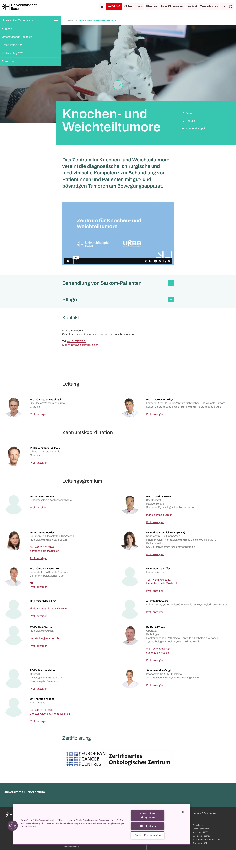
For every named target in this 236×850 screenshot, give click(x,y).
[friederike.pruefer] (161, 583)
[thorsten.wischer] (50, 713)
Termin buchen (209, 6)
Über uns (151, 6)
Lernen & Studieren (204, 813)
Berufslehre (198, 825)
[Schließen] (183, 812)
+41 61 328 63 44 (44, 547)
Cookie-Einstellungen (148, 835)
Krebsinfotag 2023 (12, 45)
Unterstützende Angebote (17, 36)
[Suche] (230, 6)
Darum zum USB (200, 843)
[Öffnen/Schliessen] (56, 20)
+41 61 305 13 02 (44, 710)
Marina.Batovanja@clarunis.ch (80, 345)
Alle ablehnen (147, 826)
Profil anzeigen (38, 414)
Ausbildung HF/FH (201, 832)
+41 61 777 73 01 (76, 341)
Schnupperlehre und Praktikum (206, 839)
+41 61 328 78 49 (160, 649)
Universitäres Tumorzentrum (18, 20)
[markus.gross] (159, 514)
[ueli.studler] (44, 638)
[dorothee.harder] (44, 550)
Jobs (140, 6)
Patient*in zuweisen (172, 6)
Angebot (7, 28)
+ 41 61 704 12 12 (161, 579)
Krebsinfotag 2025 (12, 53)
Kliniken (128, 6)
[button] (118, 283)
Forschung (8, 61)
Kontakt (192, 6)
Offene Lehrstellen (201, 829)
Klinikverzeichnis (71, 847)
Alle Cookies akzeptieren (147, 815)
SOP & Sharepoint (196, 128)
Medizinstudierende (201, 836)
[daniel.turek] (158, 652)
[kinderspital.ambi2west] (49, 608)
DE (223, 6)
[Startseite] (20, 7)
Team (189, 113)
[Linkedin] (31, 583)
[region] (101, 824)
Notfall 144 (113, 6)
